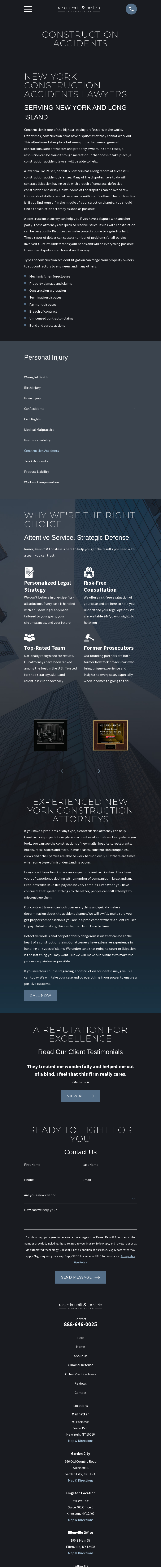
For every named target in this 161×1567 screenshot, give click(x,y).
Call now (40, 995)
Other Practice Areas (80, 1374)
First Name (32, 1165)
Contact (81, 1392)
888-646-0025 (80, 1324)
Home (80, 1346)
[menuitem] (80, 377)
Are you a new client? (40, 1195)
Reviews (80, 1383)
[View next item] (99, 771)
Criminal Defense (80, 1365)
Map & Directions (80, 1441)
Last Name (90, 1165)
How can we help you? (40, 1210)
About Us (80, 1356)
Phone (29, 1180)
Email (87, 1180)
